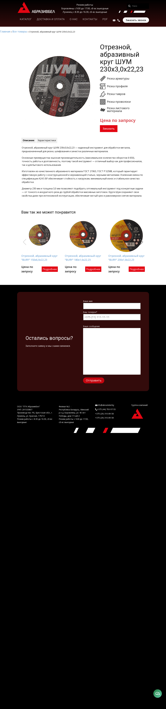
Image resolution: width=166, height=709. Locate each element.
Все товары (19, 31)
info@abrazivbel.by (104, 405)
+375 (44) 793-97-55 (105, 409)
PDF (105, 19)
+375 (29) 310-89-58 (104, 413)
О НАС (74, 19)
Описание (28, 140)
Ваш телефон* (112, 314)
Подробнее (50, 269)
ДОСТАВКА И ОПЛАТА (51, 19)
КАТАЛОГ (26, 19)
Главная (5, 31)
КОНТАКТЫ (90, 19)
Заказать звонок (136, 20)
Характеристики (47, 140)
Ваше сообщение (112, 328)
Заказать (109, 128)
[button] (141, 242)
